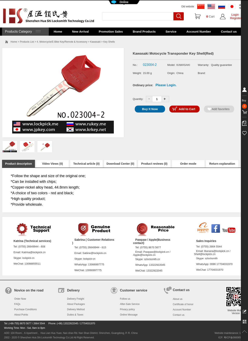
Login (235, 14)
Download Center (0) (120, 163)
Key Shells (109, 41)
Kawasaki (95, 41)
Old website (187, 6)
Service (171, 31)
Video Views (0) (52, 163)
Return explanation (222, 163)
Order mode (188, 163)
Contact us (229, 31)
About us (177, 299)
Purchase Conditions (25, 309)
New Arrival (80, 31)
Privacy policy (127, 309)
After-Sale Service (130, 304)
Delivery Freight (75, 298)
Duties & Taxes (75, 314)
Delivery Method (76, 309)
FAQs (17, 304)
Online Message (129, 314)
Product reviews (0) (154, 163)
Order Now (20, 298)
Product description (18, 163)
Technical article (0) (86, 163)
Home (58, 31)
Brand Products (144, 31)
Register (235, 18)
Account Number (198, 31)
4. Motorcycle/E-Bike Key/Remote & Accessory (62, 41)
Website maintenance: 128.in (230, 333)
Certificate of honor (183, 304)
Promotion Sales (111, 31)
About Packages (76, 304)
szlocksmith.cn (152, 259)
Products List (27, 41)
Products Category (22, 31)
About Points (21, 314)
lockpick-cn (28, 258)
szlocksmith (211, 258)
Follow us (125, 298)
